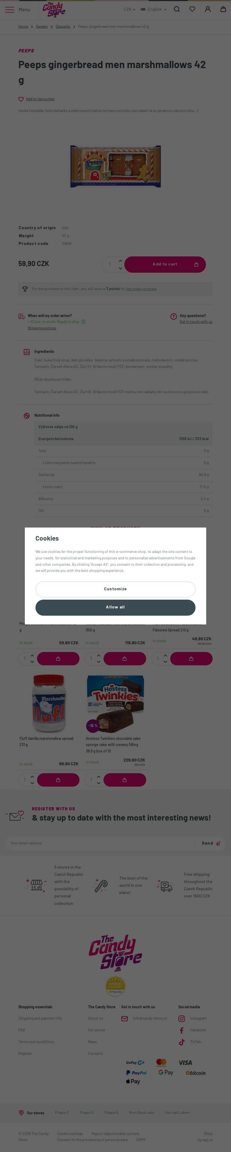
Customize (115, 589)
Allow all (115, 608)
